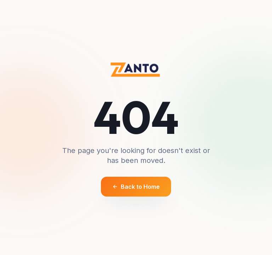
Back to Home (136, 186)
